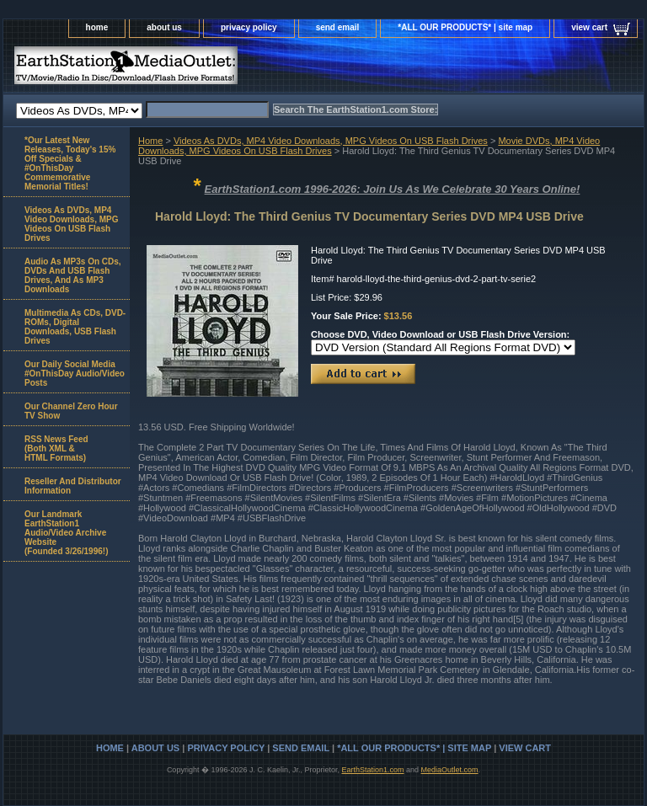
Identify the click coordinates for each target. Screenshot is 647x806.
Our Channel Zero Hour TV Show (71, 411)
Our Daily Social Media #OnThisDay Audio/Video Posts (74, 373)
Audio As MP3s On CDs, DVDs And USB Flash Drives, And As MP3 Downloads (72, 275)
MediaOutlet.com (450, 770)
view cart (589, 27)
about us (164, 27)
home (97, 27)
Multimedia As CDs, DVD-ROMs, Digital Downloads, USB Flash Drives (75, 326)
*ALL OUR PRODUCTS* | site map (465, 27)
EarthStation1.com (372, 770)
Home (150, 141)
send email (338, 27)
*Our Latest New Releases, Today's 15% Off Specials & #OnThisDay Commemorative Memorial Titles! (69, 163)
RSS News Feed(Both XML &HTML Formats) (56, 448)
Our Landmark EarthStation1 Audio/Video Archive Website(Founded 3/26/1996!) (66, 533)
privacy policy (249, 27)
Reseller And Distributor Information (72, 486)
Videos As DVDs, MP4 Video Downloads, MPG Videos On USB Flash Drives (331, 141)
